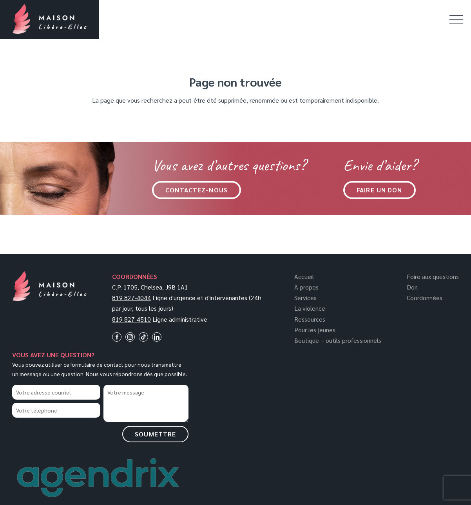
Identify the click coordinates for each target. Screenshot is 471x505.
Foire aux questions (433, 276)
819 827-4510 (131, 319)
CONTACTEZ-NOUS (196, 190)
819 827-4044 (131, 297)
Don (412, 287)
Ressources (309, 319)
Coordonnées (424, 297)
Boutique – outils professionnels (337, 340)
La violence (309, 308)
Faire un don (379, 190)
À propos (306, 287)
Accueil (304, 276)
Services (305, 297)
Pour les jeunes (314, 330)
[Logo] (49, 298)
